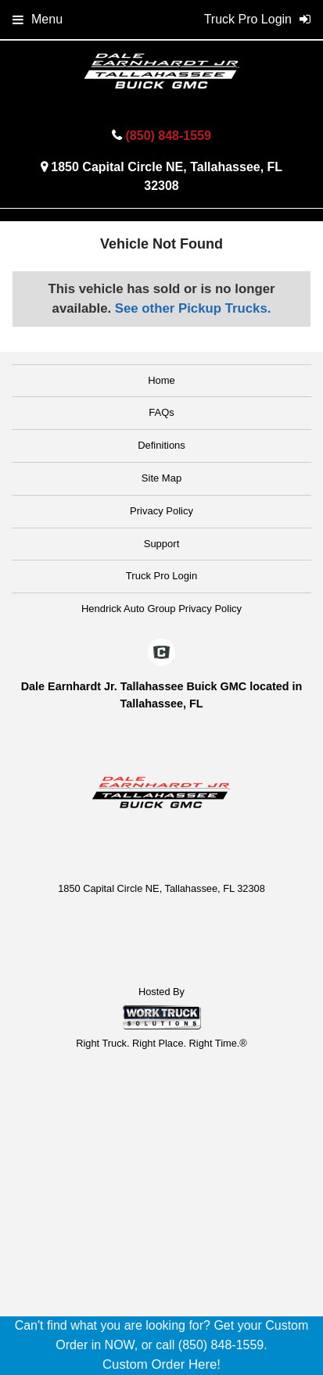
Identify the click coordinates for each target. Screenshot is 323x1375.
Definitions (161, 445)
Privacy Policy (161, 511)
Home (161, 380)
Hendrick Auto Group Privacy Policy (161, 608)
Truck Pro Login (161, 576)
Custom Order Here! (161, 1364)
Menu (38, 19)
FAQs (161, 412)
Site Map (161, 478)
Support (162, 544)
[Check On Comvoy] (161, 653)
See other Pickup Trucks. (193, 308)
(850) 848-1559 (168, 135)
